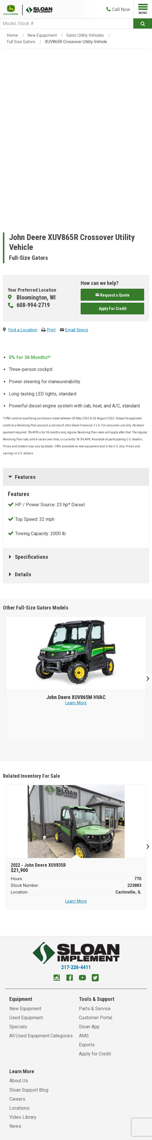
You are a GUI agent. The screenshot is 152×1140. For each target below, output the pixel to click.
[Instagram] (56, 978)
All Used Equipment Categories (41, 1036)
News (15, 1126)
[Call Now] (118, 9)
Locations (19, 1108)
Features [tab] (25, 477)
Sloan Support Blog (28, 1090)
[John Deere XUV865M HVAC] (76, 697)
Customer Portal (95, 1017)
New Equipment (42, 35)
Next (145, 679)
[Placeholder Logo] (13, 9)
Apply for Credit (95, 1054)
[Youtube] (82, 978)
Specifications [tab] (31, 557)
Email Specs (76, 330)
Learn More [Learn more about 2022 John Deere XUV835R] (76, 901)
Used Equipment (26, 1017)
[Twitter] (95, 978)
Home (12, 35)
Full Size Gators (21, 41)
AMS (84, 1036)
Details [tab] (23, 574)
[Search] (66, 23)
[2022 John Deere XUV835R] (76, 821)
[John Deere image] (76, 653)
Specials (18, 1026)
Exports (87, 1045)
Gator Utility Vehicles (85, 35)
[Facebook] (69, 978)
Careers (17, 1099)
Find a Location (22, 330)
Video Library (22, 1117)
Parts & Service (95, 1008)
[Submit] (142, 23)
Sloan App (89, 1026)
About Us (18, 1080)
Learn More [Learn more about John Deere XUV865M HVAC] (76, 703)
